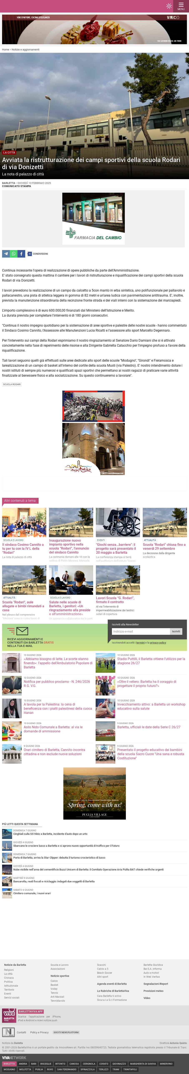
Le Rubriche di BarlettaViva (113, 990)
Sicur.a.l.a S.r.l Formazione (112, 999)
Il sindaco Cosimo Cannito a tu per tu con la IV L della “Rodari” (23, 549)
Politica (8, 981)
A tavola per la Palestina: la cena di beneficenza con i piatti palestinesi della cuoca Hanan (58, 708)
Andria (23, 1064)
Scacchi (101, 964)
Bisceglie (45, 1064)
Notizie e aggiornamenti (25, 49)
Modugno (9, 1069)
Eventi (7, 993)
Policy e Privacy (39, 1032)
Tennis (54, 992)
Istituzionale (11, 985)
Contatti (21, 1032)
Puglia (39, 1069)
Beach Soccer (104, 972)
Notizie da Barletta (15, 964)
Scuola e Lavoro (60, 964)
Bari (33, 1064)
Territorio (9, 989)
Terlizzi (103, 1069)
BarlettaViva (23, 6)
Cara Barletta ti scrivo (109, 995)
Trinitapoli (130, 1069)
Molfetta (25, 1069)
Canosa (74, 1064)
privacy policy (158, 642)
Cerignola (89, 1064)
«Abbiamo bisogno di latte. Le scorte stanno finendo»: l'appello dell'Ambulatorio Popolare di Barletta (58, 663)
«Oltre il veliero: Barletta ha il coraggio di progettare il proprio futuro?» (146, 684)
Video (147, 998)
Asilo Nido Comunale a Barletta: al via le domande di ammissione (53, 729)
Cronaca (9, 977)
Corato (103, 1064)
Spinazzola (88, 1069)
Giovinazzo (119, 1064)
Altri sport (102, 976)
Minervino (166, 1064)
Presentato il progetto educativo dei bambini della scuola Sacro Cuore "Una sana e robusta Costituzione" (150, 754)
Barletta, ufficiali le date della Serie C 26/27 (148, 727)
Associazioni (58, 968)
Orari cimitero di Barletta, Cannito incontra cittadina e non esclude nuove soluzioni (54, 752)
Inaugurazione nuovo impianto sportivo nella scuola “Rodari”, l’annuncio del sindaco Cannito (69, 546)
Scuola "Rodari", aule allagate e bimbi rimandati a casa (23, 606)
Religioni (9, 969)
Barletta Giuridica (153, 964)
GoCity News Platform (66, 1032)
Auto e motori (151, 972)
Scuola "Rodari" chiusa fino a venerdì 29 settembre (164, 547)
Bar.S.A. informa (153, 968)
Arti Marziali (57, 996)
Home (5, 49)
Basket (54, 984)
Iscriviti (176, 631)
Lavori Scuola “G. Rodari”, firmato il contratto (115, 600)
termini (140, 642)
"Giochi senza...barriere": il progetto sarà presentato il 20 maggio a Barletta (116, 549)
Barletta (9, 1064)
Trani (116, 1069)
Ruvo (50, 1069)
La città (8, 973)
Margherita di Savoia (143, 1064)
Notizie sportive (60, 975)
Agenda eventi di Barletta (112, 983)
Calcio (54, 980)
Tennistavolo (58, 1000)
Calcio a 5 (102, 968)
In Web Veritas (152, 976)
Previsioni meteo (153, 990)
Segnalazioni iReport (156, 983)
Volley (54, 988)
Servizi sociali (11, 997)
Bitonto (60, 1064)
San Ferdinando (66, 1069)
